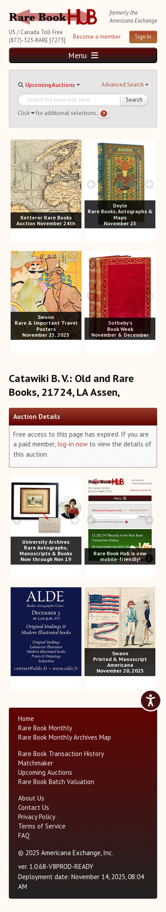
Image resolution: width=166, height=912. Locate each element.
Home (26, 718)
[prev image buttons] (17, 184)
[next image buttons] (75, 184)
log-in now (72, 444)
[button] (124, 85)
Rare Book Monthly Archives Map (64, 737)
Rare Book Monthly (45, 728)
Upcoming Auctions (50, 85)
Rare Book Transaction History (61, 753)
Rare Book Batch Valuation (56, 781)
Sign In (143, 36)
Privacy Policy (36, 816)
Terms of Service (42, 826)
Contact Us (33, 807)
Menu (83, 55)
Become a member (96, 36)
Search (134, 100)
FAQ (24, 835)
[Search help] (104, 113)
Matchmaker (35, 763)
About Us (31, 798)
